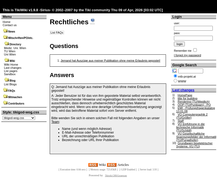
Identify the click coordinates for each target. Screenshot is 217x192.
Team (55, 122)
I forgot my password (187, 55)
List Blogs (10, 84)
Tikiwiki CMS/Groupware (116, 175)
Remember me (182, 50)
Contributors (16, 103)
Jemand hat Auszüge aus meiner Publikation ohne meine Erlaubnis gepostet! (110, 60)
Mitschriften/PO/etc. (20, 38)
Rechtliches (69, 22)
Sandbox (9, 74)
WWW (182, 81)
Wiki (12, 60)
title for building (187, 98)
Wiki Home (11, 64)
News (11, 31)
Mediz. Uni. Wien (15, 48)
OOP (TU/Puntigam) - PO (194, 104)
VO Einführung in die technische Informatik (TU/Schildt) (190, 127)
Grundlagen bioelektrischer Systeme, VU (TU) (194, 145)
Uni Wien (10, 54)
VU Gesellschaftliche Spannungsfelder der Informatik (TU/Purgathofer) (196, 137)
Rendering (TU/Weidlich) (194, 101)
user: (177, 23)
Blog (12, 80)
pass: (177, 33)
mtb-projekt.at (187, 76)
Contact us (10, 25)
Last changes (12, 67)
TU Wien (9, 51)
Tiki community (97, 10)
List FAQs (57, 32)
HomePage (185, 95)
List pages (10, 71)
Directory (15, 44)
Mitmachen (15, 97)
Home (6, 21)
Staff (180, 120)
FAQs (11, 90)
